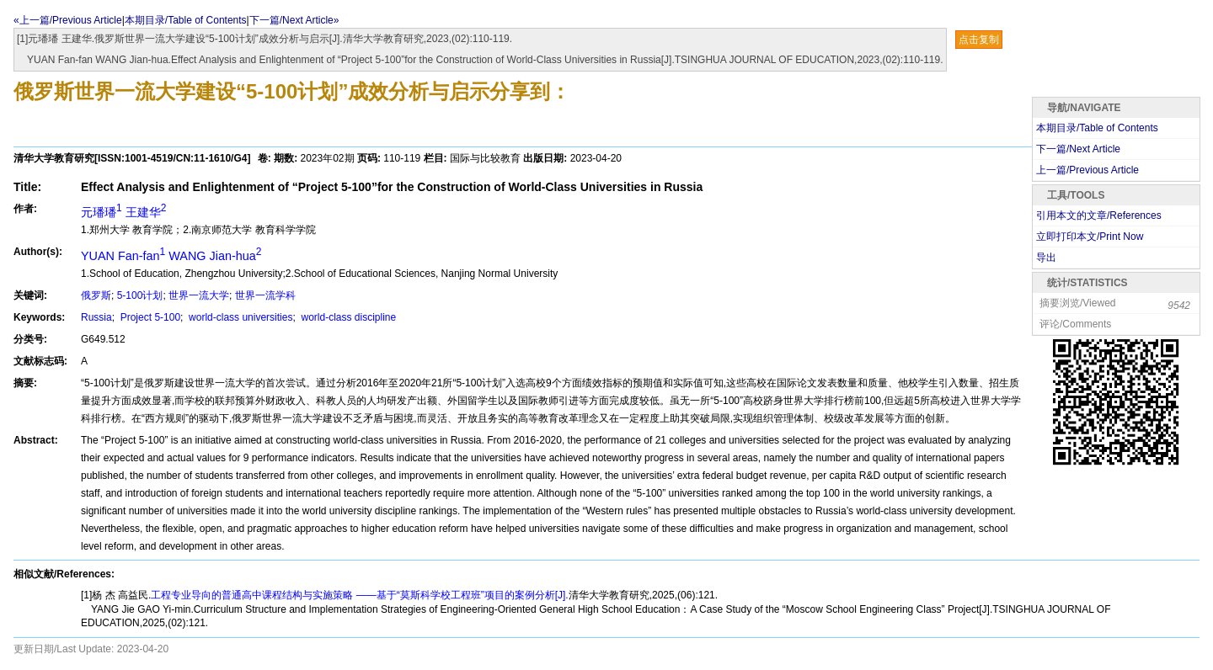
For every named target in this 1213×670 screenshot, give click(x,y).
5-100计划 (140, 295)
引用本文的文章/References (1099, 215)
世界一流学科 (265, 295)
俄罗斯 (96, 295)
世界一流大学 (198, 295)
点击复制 (979, 39)
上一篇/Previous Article (1087, 170)
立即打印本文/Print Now (1089, 236)
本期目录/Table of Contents (186, 20)
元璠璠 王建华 (123, 212)
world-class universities (239, 317)
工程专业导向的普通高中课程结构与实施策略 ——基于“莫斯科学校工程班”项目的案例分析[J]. (359, 595)
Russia (96, 317)
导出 (1046, 257)
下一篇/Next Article (1078, 149)
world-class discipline (347, 317)
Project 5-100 (148, 317)
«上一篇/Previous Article (67, 20)
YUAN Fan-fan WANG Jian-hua (171, 256)
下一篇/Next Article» (294, 20)
